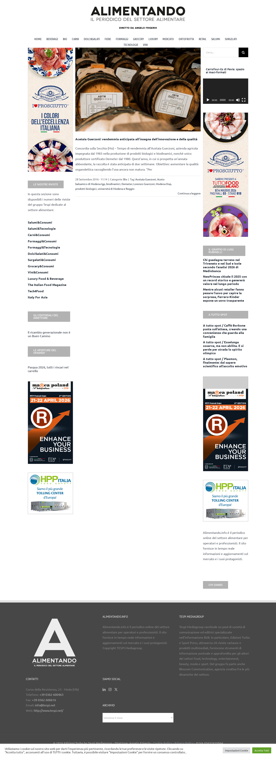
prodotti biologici (86, 188)
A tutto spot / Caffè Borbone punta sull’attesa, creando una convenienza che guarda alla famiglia (225, 330)
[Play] (208, 100)
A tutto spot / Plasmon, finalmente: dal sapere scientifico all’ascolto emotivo (225, 362)
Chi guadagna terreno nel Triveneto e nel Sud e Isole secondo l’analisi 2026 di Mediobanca (222, 265)
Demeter (127, 184)
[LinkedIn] (104, 689)
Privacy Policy (184, 743)
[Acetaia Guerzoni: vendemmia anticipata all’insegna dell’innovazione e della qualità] (138, 89)
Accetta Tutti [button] (262, 750)
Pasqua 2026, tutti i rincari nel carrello (48, 369)
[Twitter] (115, 689)
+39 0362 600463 (51, 694)
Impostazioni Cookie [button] (236, 750)
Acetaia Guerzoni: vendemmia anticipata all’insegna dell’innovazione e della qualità (136, 139)
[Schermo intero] (244, 100)
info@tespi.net (45, 705)
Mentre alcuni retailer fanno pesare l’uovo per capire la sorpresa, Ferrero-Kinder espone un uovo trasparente (223, 294)
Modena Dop (163, 184)
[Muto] (238, 100)
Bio (125, 179)
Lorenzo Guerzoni (144, 184)
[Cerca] (243, 52)
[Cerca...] (221, 52)
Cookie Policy (162, 743)
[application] (225, 91)
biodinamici (113, 184)
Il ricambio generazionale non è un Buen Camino (49, 334)
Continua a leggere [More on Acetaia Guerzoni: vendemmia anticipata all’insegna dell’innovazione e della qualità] (189, 193)
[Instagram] (110, 689)
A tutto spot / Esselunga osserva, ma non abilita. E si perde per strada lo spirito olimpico (223, 347)
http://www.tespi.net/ (48, 710)
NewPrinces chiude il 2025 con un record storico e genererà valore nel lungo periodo (225, 280)
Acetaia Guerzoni (145, 179)
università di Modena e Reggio (116, 188)
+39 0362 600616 (44, 700)
